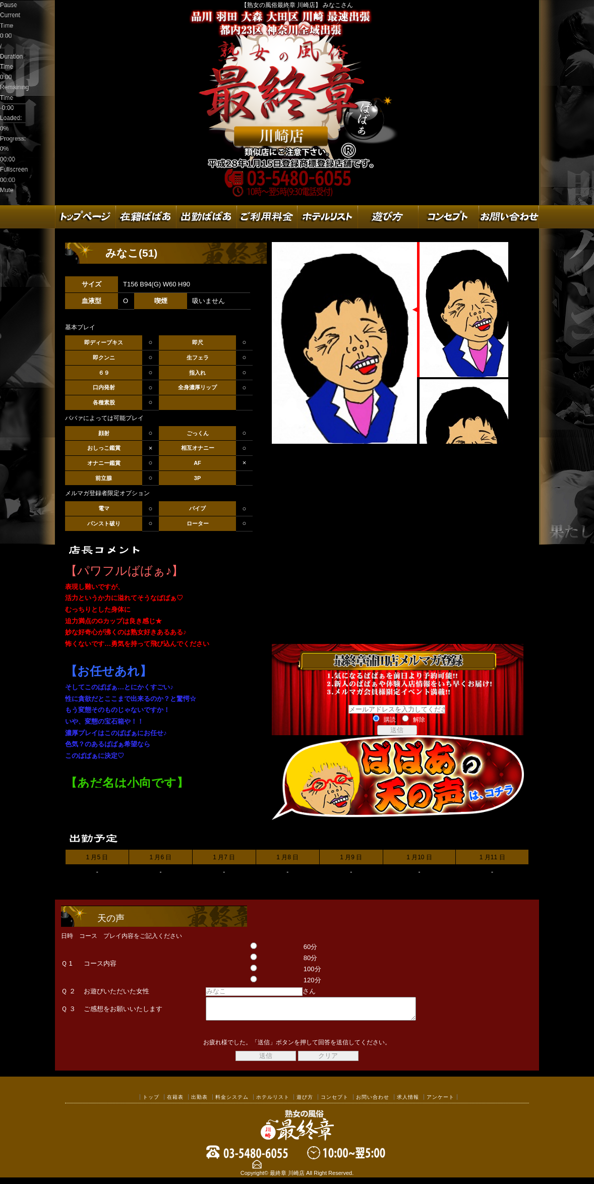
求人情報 (408, 1101)
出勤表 (199, 1101)
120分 (252, 980)
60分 (250, 947)
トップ (151, 1101)
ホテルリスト (272, 1101)
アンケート (440, 1101)
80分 (250, 958)
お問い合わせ (372, 1101)
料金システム (232, 1101)
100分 (252, 969)
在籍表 (175, 1101)
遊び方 (304, 1101)
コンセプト (334, 1101)
